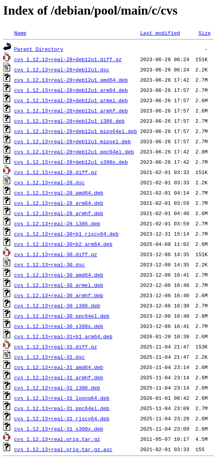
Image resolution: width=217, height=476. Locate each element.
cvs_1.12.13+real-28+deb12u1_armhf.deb (71, 110)
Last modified (160, 32)
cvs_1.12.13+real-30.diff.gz (55, 254)
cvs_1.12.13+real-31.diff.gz (55, 346)
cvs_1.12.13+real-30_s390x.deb (58, 326)
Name (20, 32)
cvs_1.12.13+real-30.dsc (49, 264)
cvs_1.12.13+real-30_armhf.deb (58, 295)
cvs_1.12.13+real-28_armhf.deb (58, 213)
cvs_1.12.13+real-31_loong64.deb (61, 397)
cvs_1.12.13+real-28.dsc (49, 182)
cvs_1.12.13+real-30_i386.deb (57, 305)
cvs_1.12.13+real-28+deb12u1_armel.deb (71, 100)
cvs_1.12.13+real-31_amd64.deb (58, 367)
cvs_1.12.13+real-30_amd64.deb (58, 274)
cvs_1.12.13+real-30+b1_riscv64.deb (66, 233)
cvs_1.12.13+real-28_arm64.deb (58, 202)
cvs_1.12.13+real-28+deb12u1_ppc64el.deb (74, 151)
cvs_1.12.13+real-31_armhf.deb (58, 377)
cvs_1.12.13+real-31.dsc (49, 356)
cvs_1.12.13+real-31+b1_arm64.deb (63, 336)
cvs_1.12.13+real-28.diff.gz (55, 172)
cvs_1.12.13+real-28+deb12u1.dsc (61, 69)
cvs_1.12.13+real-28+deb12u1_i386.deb (69, 120)
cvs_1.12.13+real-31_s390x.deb (58, 428)
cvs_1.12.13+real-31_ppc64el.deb (61, 408)
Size (204, 32)
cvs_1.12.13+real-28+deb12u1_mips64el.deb (75, 131)
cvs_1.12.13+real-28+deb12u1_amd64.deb (71, 79)
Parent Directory (38, 48)
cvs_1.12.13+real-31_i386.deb (57, 387)
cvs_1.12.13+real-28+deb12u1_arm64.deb (71, 90)
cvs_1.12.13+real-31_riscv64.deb (61, 418)
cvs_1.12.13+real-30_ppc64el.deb (61, 315)
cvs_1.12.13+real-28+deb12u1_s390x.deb (71, 161)
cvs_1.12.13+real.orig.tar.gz (57, 438)
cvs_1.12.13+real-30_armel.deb (58, 285)
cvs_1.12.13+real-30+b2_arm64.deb (63, 243)
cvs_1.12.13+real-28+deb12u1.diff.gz (68, 59)
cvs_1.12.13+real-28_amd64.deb (58, 192)
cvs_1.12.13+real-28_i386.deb (57, 223)
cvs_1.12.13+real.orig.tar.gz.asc (63, 449)
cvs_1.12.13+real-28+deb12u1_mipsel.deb (72, 141)
